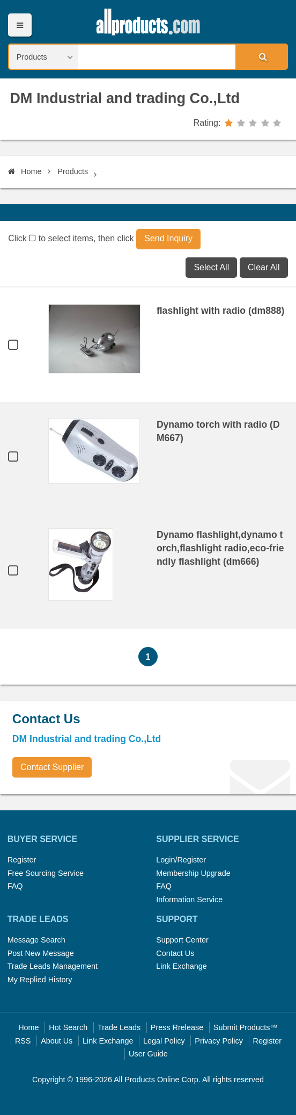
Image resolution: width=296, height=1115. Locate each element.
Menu (19, 25)
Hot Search (68, 1027)
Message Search (36, 940)
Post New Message (41, 953)
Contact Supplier (52, 767)
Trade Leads (119, 1027)
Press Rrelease (177, 1027)
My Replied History (40, 979)
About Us (56, 1041)
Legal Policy (164, 1041)
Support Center (182, 940)
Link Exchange (181, 966)
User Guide (148, 1053)
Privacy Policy (219, 1041)
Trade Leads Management (53, 966)
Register (22, 859)
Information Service (189, 899)
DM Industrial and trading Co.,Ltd (125, 98)
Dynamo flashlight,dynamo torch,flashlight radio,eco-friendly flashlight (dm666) (220, 548)
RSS (23, 1041)
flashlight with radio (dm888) (221, 310)
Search (261, 56)
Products (72, 171)
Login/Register (181, 859)
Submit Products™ (245, 1027)
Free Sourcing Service (46, 873)
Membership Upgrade (193, 873)
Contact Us (175, 953)
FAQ (15, 886)
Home (24, 171)
